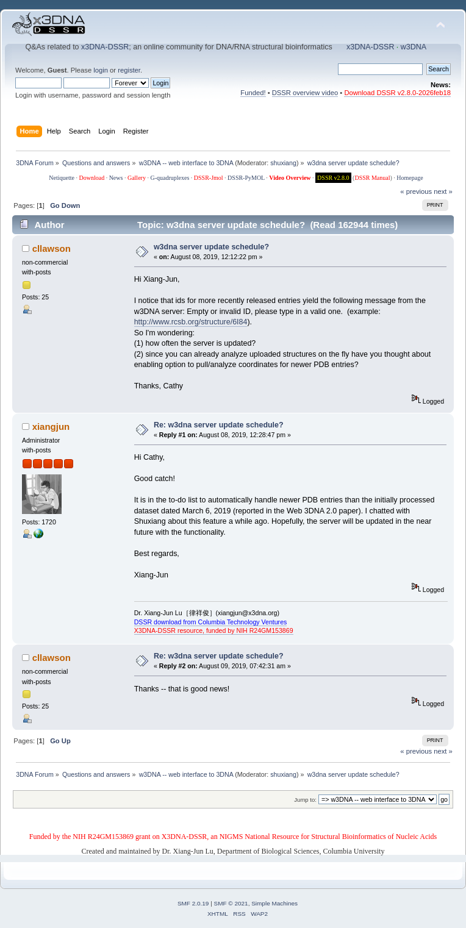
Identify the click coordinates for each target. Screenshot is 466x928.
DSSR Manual (372, 177)
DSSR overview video (305, 92)
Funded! (252, 92)
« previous (416, 191)
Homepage (409, 177)
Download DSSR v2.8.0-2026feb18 (397, 92)
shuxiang (283, 162)
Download (91, 177)
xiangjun (51, 426)
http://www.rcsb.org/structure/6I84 (191, 322)
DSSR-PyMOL (246, 177)
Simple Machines (274, 903)
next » (443, 191)
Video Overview (289, 177)
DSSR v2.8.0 (333, 177)
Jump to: (305, 799)
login (100, 70)
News (116, 177)
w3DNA (413, 47)
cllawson (51, 248)
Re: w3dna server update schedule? (219, 425)
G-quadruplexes (169, 177)
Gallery (136, 177)
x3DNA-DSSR (105, 47)
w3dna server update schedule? (211, 247)
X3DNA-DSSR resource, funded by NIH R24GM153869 (213, 630)
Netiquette (61, 177)
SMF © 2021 (231, 903)
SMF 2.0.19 (193, 903)
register (129, 70)
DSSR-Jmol (208, 177)
